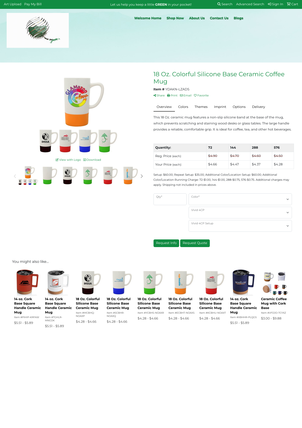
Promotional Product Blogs (37, 386)
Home (25, 367)
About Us (197, 18)
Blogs (238, 18)
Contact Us (219, 18)
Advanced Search (79, 367)
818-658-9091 (271, 393)
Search (225, 4)
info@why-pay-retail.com (261, 398)
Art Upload (12, 4)
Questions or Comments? (41, 397)
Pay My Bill (33, 4)
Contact (26, 378)
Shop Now (175, 18)
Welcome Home (147, 18)
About (25, 373)
